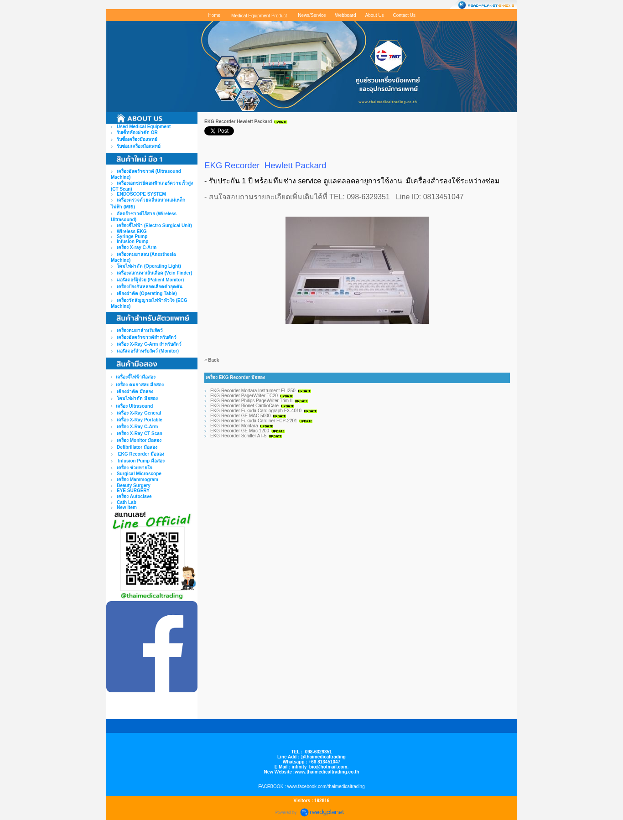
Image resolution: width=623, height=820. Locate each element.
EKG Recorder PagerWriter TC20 (244, 395)
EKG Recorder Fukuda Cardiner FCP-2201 (253, 420)
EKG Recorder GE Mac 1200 (239, 430)
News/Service (312, 15)
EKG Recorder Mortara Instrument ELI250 (253, 390)
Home (214, 15)
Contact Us (404, 15)
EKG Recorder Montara (234, 425)
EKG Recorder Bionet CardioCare (244, 405)
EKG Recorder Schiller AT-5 (238, 435)
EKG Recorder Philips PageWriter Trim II (251, 400)
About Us (374, 15)
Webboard (345, 15)
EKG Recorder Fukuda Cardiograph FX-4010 (255, 410)
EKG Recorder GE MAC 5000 (240, 415)
